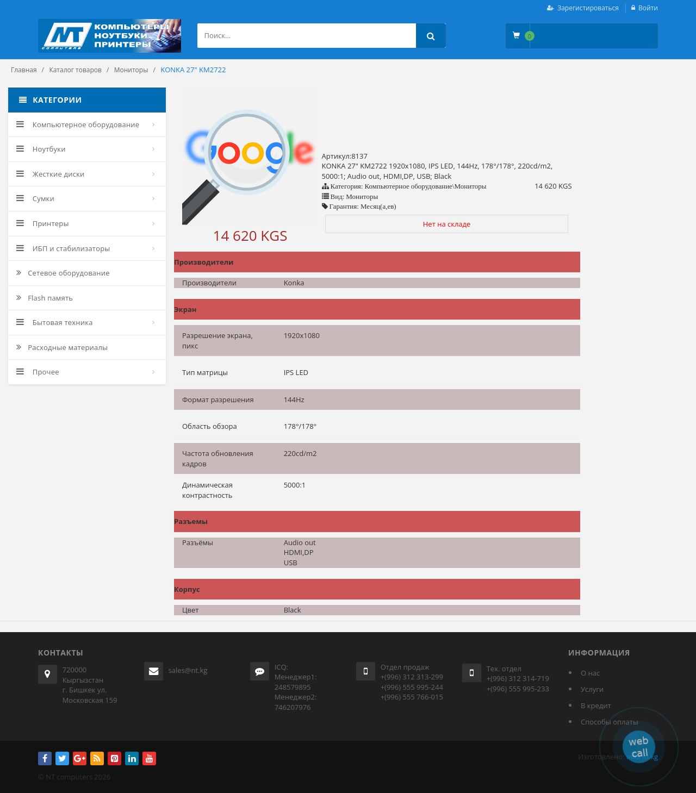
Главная (24, 69)
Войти (648, 8)
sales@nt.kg (188, 670)
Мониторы (131, 69)
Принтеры (42, 223)
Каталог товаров (75, 69)
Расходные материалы (62, 347)
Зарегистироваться (588, 8)
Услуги (592, 689)
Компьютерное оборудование (77, 124)
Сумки (35, 198)
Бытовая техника (54, 322)
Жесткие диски (50, 174)
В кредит (596, 705)
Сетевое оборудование (63, 273)
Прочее (37, 372)
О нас (590, 673)
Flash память (44, 298)
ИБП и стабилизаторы (63, 248)
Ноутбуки (41, 149)
